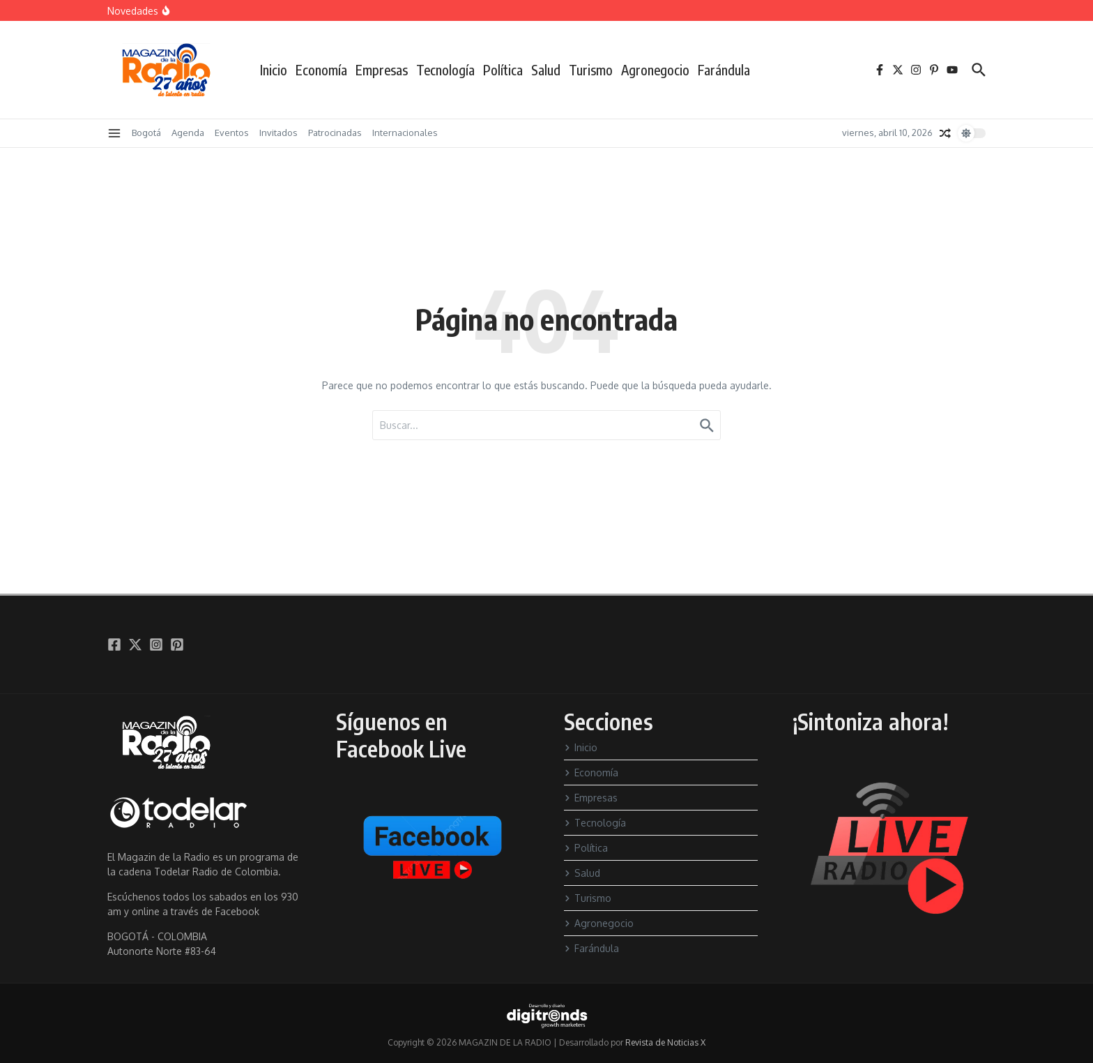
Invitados (278, 132)
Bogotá (146, 132)
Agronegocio (655, 69)
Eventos (232, 132)
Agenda (187, 132)
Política (503, 69)
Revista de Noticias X (665, 1042)
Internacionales (405, 132)
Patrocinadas (335, 132)
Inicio (273, 69)
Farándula (724, 69)
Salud (545, 69)
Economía (321, 69)
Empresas (382, 69)
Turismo (591, 69)
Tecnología (445, 69)
